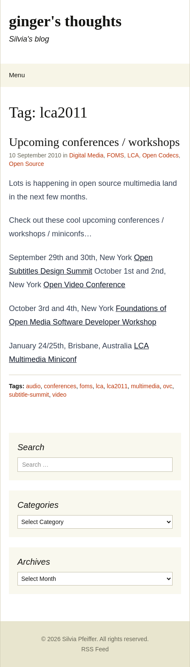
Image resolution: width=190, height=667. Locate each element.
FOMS (115, 155)
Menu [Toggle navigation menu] (17, 74)
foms (85, 386)
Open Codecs (160, 155)
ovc (167, 386)
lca (99, 386)
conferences (60, 386)
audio (33, 386)
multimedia (145, 386)
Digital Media (86, 155)
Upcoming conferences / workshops (94, 142)
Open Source (26, 163)
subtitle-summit (29, 394)
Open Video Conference (84, 284)
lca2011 (117, 386)
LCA (133, 155)
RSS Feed (95, 649)
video (59, 394)
